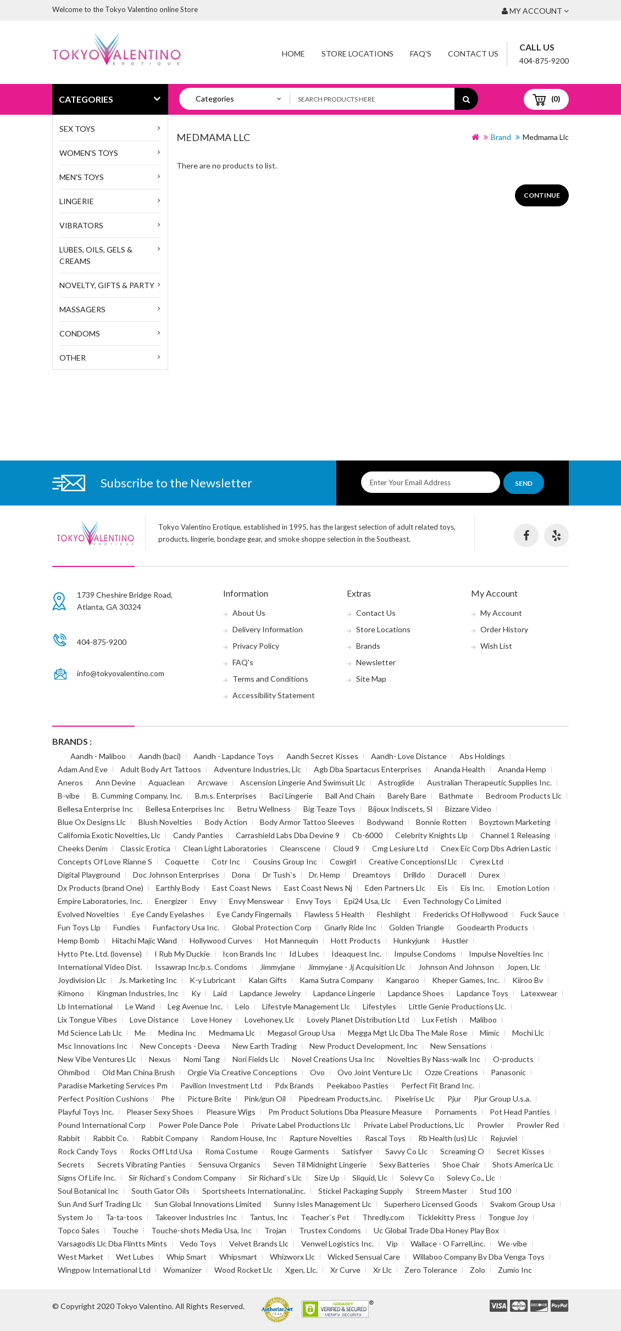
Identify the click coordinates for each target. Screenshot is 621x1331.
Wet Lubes (135, 1256)
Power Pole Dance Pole (198, 1125)
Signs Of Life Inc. (87, 1177)
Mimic (490, 1032)
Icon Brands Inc (249, 953)
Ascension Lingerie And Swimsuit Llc (302, 782)
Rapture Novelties (321, 1138)
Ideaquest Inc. (356, 953)
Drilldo (414, 874)
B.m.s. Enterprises (226, 795)
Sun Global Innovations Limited (207, 1204)
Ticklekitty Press (446, 1217)
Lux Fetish (439, 1019)
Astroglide (396, 782)
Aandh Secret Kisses (322, 756)
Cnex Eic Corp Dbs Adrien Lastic (496, 848)
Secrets (71, 1164)
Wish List (496, 645)
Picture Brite (209, 1098)
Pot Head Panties (520, 1111)
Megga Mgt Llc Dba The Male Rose (407, 1032)
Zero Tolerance (430, 1269)
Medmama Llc (546, 137)
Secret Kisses (521, 1151)
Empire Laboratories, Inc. (100, 901)
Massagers (82, 309)
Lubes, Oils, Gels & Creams (95, 255)
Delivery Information (267, 629)
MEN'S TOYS (81, 177)
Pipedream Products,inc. (340, 1098)
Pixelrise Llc (415, 1098)
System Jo (75, 1217)
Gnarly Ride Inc (350, 927)
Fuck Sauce (539, 914)
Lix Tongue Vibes (87, 1019)
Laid (220, 993)
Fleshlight (394, 914)
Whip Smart (187, 1256)
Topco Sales (78, 1230)
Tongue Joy (508, 1217)
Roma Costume (231, 1151)
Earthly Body (177, 887)
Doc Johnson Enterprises (176, 874)
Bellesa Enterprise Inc (95, 808)
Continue (542, 195)
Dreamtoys (372, 874)
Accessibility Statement (273, 695)
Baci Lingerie (291, 795)
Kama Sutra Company (336, 980)
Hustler (455, 940)
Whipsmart (238, 1256)
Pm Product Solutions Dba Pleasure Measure (345, 1111)
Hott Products (356, 940)
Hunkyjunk (411, 940)
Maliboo (483, 1019)
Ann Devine (116, 782)
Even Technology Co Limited (452, 901)
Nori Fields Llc (255, 1059)
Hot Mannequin (291, 940)
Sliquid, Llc (369, 1177)
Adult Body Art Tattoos (160, 769)
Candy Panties (198, 835)
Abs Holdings (482, 756)
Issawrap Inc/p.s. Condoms (201, 966)
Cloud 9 (346, 848)
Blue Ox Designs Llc (92, 822)
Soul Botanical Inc (88, 1190)
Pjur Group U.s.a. (502, 1098)
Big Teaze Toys (329, 808)
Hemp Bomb (78, 940)
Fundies (126, 927)
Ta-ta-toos (124, 1217)
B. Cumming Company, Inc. (137, 795)
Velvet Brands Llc (259, 1243)
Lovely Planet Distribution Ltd (358, 1019)
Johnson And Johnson (456, 966)
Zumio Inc (515, 1269)
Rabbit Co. (111, 1138)
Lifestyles (379, 1006)
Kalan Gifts (267, 980)
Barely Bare (406, 795)
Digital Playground (89, 874)
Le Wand (140, 1006)
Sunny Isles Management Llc (323, 1204)
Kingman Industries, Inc (138, 993)
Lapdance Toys (482, 993)
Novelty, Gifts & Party (106, 285)
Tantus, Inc (268, 1217)
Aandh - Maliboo (98, 756)
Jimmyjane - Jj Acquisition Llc (357, 966)
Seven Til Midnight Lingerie (320, 1164)
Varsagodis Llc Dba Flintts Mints (112, 1243)
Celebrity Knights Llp (431, 835)
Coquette (182, 861)
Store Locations (357, 53)
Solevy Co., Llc (471, 1177)
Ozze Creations (451, 1072)
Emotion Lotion (523, 887)
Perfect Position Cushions (103, 1098)
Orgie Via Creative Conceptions (242, 1072)
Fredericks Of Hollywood (465, 914)
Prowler (490, 1125)
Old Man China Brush (138, 1072)
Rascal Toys (385, 1138)
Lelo (242, 1006)
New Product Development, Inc (363, 1046)
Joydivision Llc (82, 980)
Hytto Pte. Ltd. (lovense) (100, 953)
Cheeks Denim (83, 848)
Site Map (371, 678)
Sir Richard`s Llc (275, 1177)
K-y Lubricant (213, 980)
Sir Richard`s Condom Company (182, 1177)
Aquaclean (166, 782)
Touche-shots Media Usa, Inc (201, 1230)
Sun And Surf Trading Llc (100, 1204)
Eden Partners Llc (395, 887)
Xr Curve (345, 1269)
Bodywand (385, 822)
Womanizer (182, 1269)
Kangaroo (402, 980)
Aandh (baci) (159, 756)
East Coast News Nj (318, 887)
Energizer (171, 901)
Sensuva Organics (229, 1164)
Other (72, 357)
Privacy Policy (255, 645)
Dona (241, 874)
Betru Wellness (264, 808)
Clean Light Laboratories (225, 848)
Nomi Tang (202, 1059)
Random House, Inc (243, 1138)
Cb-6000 (367, 835)
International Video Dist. (100, 966)
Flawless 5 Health (334, 914)
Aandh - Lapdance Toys (233, 756)
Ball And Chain (350, 795)
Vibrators (81, 225)
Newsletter (376, 662)
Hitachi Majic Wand (144, 940)
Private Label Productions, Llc (413, 1125)
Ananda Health (459, 769)
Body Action (226, 822)
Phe (168, 1098)
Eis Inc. (473, 887)
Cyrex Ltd (486, 861)
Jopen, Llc (523, 966)
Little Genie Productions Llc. (457, 1006)
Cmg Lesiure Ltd (400, 848)
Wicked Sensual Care (364, 1256)
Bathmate (456, 795)
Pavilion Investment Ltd (221, 1085)
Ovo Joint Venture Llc (374, 1072)
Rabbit (69, 1138)
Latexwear (539, 993)
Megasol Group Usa (301, 1032)
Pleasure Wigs (231, 1111)
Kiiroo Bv (527, 980)
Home (293, 53)
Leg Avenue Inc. (195, 1006)
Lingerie (76, 201)
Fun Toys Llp (79, 927)
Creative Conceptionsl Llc (413, 861)
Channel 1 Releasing (515, 835)
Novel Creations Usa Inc (333, 1059)
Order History (504, 629)
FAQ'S (420, 53)
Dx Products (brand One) (100, 887)
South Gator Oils (160, 1190)
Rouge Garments (299, 1151)
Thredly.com (383, 1217)
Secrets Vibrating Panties (141, 1164)
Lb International (85, 1006)
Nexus (160, 1059)
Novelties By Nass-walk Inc (433, 1059)
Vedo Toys (198, 1243)
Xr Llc (382, 1269)
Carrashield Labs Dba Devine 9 (288, 835)
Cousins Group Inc (285, 861)
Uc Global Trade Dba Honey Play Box (436, 1230)
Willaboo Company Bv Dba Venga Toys (479, 1256)
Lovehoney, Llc (270, 1019)
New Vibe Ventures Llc (97, 1059)
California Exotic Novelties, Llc (109, 835)
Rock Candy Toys (87, 1151)
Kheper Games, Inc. (466, 980)
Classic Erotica (145, 848)
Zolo (477, 1269)
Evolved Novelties (88, 914)
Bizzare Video (468, 808)
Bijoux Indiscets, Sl (400, 808)
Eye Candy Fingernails (254, 914)
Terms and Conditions (270, 678)
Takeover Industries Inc (196, 1217)
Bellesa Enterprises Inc (185, 808)
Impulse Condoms (425, 953)
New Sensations (458, 1046)
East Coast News (241, 887)
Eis (443, 887)
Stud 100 (495, 1190)
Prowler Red (538, 1125)
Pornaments (456, 1111)
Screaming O (462, 1151)
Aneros (70, 782)
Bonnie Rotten (441, 822)
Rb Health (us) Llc (448, 1138)
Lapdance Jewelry (270, 993)
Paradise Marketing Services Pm (113, 1085)
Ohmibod (74, 1072)
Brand (501, 137)
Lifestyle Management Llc (306, 1006)
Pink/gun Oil (265, 1098)
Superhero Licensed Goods (431, 1204)
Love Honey (211, 1019)
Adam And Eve (83, 769)
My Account (501, 612)
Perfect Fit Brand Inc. (437, 1085)
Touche (125, 1230)
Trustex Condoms (330, 1230)
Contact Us (473, 53)
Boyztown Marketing (515, 822)
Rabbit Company (169, 1138)
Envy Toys (313, 901)
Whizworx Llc (292, 1256)
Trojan (275, 1230)
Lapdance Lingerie (344, 993)
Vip (392, 1243)
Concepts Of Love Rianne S (105, 861)
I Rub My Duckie (182, 953)
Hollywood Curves (221, 940)
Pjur (454, 1098)
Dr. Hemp (324, 874)
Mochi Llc (528, 1032)
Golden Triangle (416, 927)
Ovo (317, 1072)
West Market (80, 1256)
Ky (196, 993)
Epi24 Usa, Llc (367, 901)
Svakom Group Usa (522, 1204)
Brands (368, 645)
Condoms (79, 333)
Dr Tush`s (279, 874)
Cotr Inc (226, 861)
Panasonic (508, 1072)
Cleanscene (300, 848)
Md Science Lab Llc (90, 1032)
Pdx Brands (294, 1085)
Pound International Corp (102, 1125)
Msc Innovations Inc (92, 1046)
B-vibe (69, 795)
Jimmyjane (277, 966)
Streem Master (441, 1190)
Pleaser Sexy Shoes (159, 1111)
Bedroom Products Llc (524, 795)
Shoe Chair (461, 1164)
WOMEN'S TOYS (88, 153)
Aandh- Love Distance (409, 756)
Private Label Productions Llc (301, 1125)
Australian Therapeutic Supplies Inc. (489, 782)
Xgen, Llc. (301, 1269)
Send (524, 483)
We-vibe (512, 1243)
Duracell (452, 874)
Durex (489, 874)
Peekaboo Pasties (357, 1085)
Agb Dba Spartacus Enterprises (368, 769)
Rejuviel (503, 1138)
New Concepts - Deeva (180, 1046)
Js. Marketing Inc (148, 980)
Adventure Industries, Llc (257, 769)
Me (140, 1032)
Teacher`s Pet (325, 1217)
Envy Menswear (256, 901)
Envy (208, 901)
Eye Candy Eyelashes (168, 914)
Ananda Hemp (522, 769)
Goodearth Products (492, 927)
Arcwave (212, 782)
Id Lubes (304, 953)
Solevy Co (417, 1177)
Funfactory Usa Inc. (186, 927)
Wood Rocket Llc (243, 1269)
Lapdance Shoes (416, 993)
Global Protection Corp (272, 927)
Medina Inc (177, 1032)
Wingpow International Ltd (104, 1269)
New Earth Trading (264, 1046)
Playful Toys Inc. (86, 1111)
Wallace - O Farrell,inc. (448, 1243)
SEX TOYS (77, 128)
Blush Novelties (165, 822)
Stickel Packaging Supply (360, 1190)
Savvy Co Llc (406, 1151)
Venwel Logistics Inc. (337, 1243)
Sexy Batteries (404, 1164)
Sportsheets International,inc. (254, 1190)
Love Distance (154, 1019)
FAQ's (242, 662)
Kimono (71, 993)
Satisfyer (357, 1151)
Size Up (327, 1177)
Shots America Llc (522, 1164)
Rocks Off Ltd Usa (161, 1151)
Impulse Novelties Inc (506, 953)
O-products (513, 1059)
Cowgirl (343, 861)
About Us (248, 612)
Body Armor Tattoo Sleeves (307, 822)
